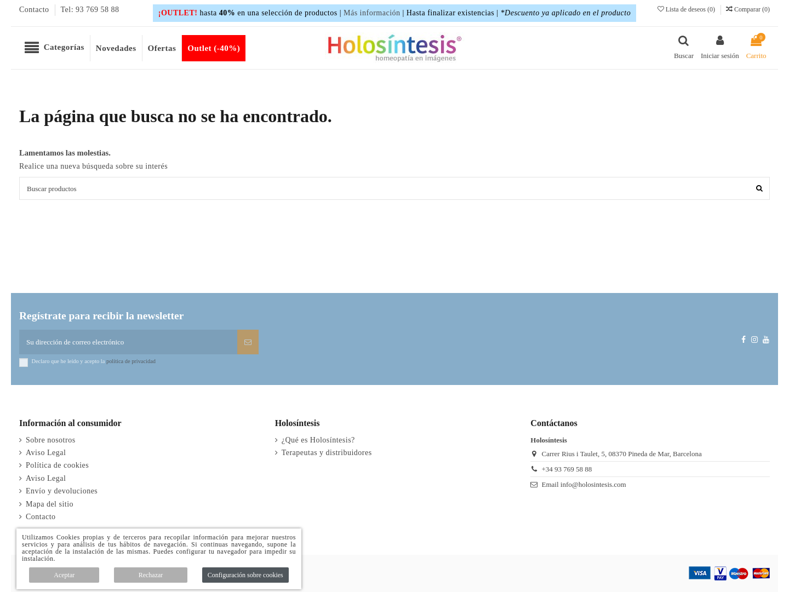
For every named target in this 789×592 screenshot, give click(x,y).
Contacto (35, 9)
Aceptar (64, 575)
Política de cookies (57, 465)
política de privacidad (131, 361)
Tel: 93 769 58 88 (90, 9)
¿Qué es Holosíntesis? (318, 440)
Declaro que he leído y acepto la (94, 361)
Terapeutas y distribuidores (327, 453)
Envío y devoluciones (62, 491)
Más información (372, 13)
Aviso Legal (46, 453)
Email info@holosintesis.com (583, 484)
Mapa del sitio (49, 504)
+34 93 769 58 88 (566, 469)
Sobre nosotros (51, 440)
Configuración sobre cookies (245, 575)
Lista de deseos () (687, 9)
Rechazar (151, 575)
